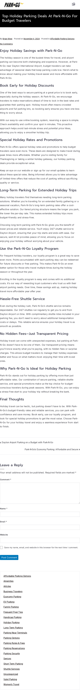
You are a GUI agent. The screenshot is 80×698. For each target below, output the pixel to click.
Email (3, 521)
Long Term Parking (13, 627)
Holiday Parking (11, 622)
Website (4, 534)
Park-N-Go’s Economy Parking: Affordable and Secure (51, 449)
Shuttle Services (12, 669)
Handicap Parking (13, 617)
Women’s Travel (11, 684)
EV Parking (9, 602)
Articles (7, 586)
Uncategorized (11, 674)
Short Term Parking (13, 663)
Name (3, 508)
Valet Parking (10, 679)
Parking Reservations (14, 648)
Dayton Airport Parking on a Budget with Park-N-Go (27, 442)
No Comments (6, 44)
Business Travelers (13, 591)
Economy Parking (12, 596)
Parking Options (12, 638)
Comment (5, 479)
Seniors (7, 658)
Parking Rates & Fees (14, 643)
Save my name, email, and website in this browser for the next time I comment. (41, 547)
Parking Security (12, 653)
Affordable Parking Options (62, 39)
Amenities (8, 581)
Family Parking (11, 607)
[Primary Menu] (73, 4)
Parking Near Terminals (15, 632)
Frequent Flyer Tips (13, 612)
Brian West (7, 39)
